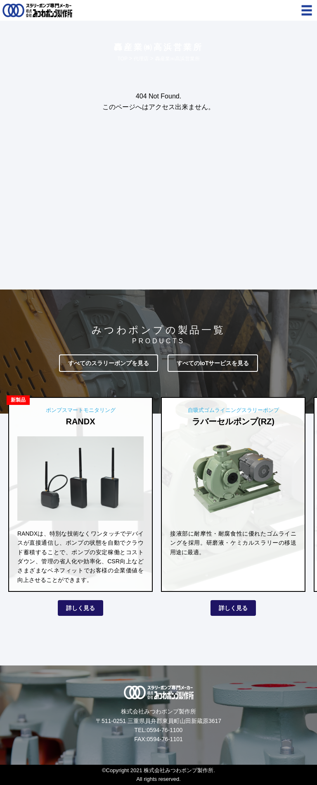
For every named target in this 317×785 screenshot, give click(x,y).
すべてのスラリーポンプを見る (108, 363)
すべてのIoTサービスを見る (213, 363)
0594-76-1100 (164, 730)
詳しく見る (80, 608)
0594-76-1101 (165, 739)
